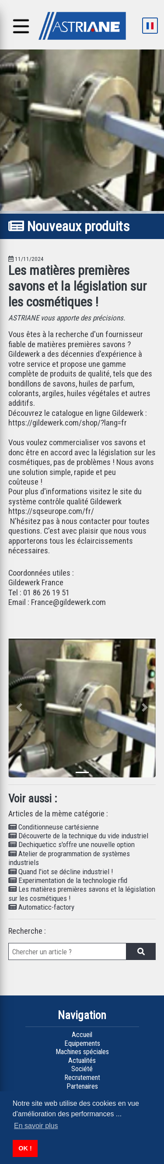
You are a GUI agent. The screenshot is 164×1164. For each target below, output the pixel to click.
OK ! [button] (24, 1148)
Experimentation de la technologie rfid (67, 880)
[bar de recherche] (67, 951)
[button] (19, 707)
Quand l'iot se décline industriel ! (60, 871)
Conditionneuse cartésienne (53, 827)
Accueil (82, 1034)
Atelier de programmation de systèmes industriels (69, 858)
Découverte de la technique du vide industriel (78, 835)
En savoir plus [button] (36, 1125)
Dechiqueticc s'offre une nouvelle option (71, 844)
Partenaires (82, 1086)
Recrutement (82, 1077)
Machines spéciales (82, 1052)
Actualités (82, 1060)
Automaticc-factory (41, 907)
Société (82, 1069)
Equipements (82, 1043)
